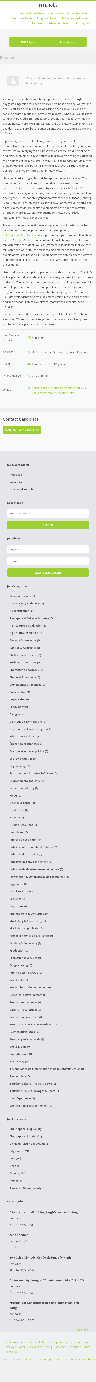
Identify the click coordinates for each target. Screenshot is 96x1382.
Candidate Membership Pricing (68, 13)
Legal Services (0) (21, 891)
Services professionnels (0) (27, 1039)
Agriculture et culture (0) (26, 633)
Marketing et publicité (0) (26, 928)
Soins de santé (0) (21, 1054)
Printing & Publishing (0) (25, 943)
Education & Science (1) (25, 736)
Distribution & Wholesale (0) (28, 721)
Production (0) (19, 950)
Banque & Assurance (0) (25, 648)
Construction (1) (20, 692)
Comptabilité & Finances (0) (27, 684)
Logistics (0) (17, 899)
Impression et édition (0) (25, 839)
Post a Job (82, 23)
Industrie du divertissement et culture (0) (36, 869)
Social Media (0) (20, 1046)
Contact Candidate (22, 430)
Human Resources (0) (23, 825)
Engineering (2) (20, 766)
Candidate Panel (22, 18)
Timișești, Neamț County (25, 1188)
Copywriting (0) (19, 699)
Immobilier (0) (19, 832)
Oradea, (15, 1166)
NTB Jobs (48, 5)
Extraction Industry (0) (24, 788)
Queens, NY (17, 1173)
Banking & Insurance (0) (25, 640)
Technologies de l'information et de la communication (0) (47, 1069)
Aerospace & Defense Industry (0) (31, 618)
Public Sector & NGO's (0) (26, 973)
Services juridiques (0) (24, 1032)
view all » (83, 1329)
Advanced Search (59, 23)
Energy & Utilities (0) (23, 758)
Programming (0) (21, 965)
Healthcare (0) (19, 810)
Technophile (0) (20, 1076)
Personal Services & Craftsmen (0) (31, 936)
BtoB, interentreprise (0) (25, 655)
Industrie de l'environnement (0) (31, 862)
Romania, (16, 1180)
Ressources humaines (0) (25, 1002)
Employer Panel (47, 18)
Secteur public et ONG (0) (26, 1017)
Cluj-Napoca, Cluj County (26, 1129)
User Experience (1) (22, 1098)
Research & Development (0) (28, 995)
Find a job (67, 42)
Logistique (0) (18, 906)
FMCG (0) (15, 795)
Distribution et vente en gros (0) (30, 729)
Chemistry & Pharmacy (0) (26, 670)
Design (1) (16, 714)
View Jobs (16, 482)
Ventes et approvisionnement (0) (31, 1106)
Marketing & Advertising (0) (28, 921)
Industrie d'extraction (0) (26, 854)
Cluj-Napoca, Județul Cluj (26, 1136)
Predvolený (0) (19, 707)
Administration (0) (21, 611)
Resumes (38, 23)
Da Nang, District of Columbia (29, 1144)
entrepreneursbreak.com (18, 235)
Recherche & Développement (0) (30, 987)
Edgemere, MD (19, 1151)
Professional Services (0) (25, 958)
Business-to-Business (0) (25, 662)
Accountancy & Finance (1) (27, 603)
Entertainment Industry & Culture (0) (33, 773)
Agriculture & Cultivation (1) (28, 625)
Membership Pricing (75, 18)
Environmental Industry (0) (27, 781)
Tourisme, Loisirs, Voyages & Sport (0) (34, 1091)
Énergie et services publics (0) (29, 751)
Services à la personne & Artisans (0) (33, 1024)
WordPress (26, 1359)
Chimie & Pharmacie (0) (25, 677)
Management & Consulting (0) (29, 913)
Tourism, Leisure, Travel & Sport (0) (33, 1083)
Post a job (28, 42)
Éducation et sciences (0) (26, 744)
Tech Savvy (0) (19, 1061)
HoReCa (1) (17, 817)
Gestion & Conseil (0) (23, 803)
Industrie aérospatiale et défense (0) (33, 847)
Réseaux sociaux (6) (22, 596)
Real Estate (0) (19, 980)
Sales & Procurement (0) (25, 1009)
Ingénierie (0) (18, 884)
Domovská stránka (32, 13)
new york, (16, 1158)
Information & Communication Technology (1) (39, 876)
